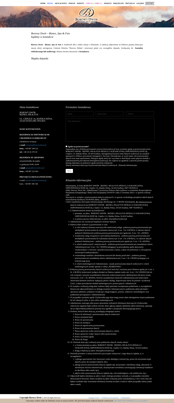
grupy (28, 168)
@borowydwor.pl (37, 168)
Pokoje (72, 3)
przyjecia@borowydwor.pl (36, 180)
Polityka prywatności (110, 398)
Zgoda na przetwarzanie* (110, 155)
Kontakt (150, 3)
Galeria (140, 3)
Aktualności (61, 3)
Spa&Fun (108, 3)
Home (43, 3)
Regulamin (125, 398)
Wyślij (69, 171)
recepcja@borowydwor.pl (36, 145)
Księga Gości (94, 398)
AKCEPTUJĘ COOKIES (124, 401)
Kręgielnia (118, 3)
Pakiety (80, 3)
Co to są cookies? (141, 401)
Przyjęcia (130, 3)
